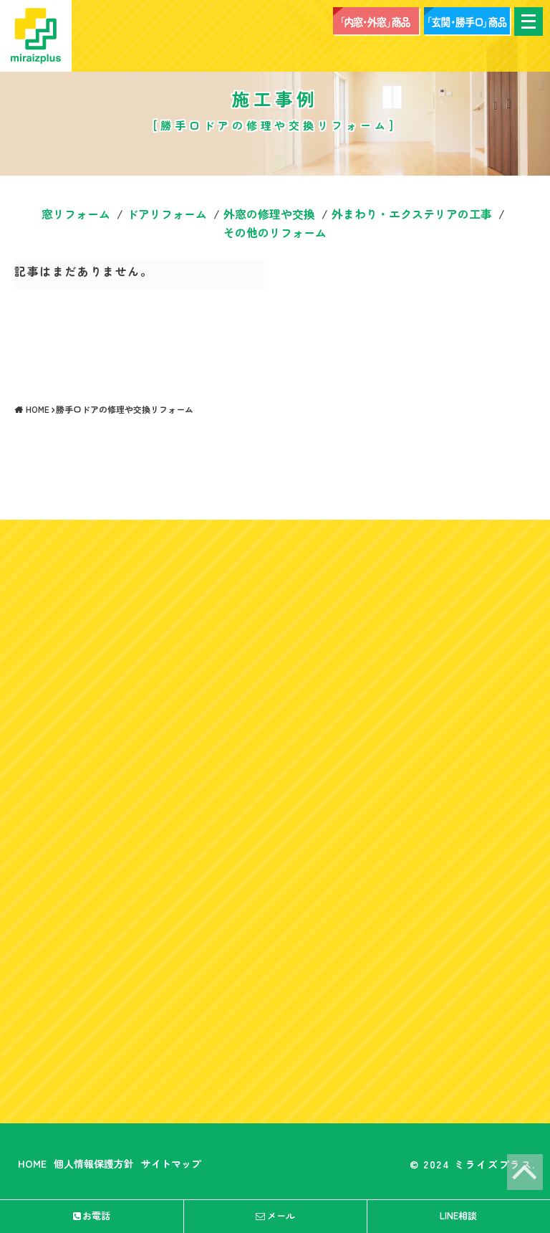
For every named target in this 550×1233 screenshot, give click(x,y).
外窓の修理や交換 (269, 213)
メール (275, 1215)
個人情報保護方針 (94, 1163)
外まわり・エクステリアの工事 (412, 213)
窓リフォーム (76, 213)
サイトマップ (171, 1163)
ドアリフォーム (167, 213)
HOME (32, 1163)
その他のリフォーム (275, 232)
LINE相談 (458, 1215)
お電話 (92, 1215)
